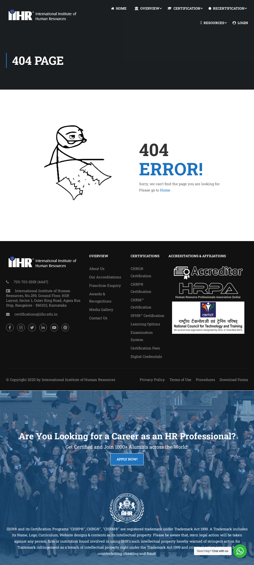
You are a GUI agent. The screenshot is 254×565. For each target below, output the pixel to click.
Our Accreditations (105, 277)
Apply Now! (127, 459)
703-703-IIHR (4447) (31, 281)
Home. (165, 190)
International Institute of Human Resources (78, 379)
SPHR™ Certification (147, 315)
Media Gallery (101, 309)
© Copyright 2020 (21, 379)
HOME (119, 8)
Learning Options (145, 324)
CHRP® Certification (141, 288)
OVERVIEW (147, 8)
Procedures (205, 379)
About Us (96, 268)
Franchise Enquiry (105, 285)
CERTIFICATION (183, 8)
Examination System (142, 336)
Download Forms (234, 379)
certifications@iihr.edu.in (36, 314)
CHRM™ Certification (141, 303)
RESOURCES (212, 22)
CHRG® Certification (141, 272)
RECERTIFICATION (226, 8)
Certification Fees (145, 348)
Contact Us (98, 317)
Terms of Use (180, 379)
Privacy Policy (152, 379)
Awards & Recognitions (100, 297)
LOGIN (240, 22)
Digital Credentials (146, 356)
